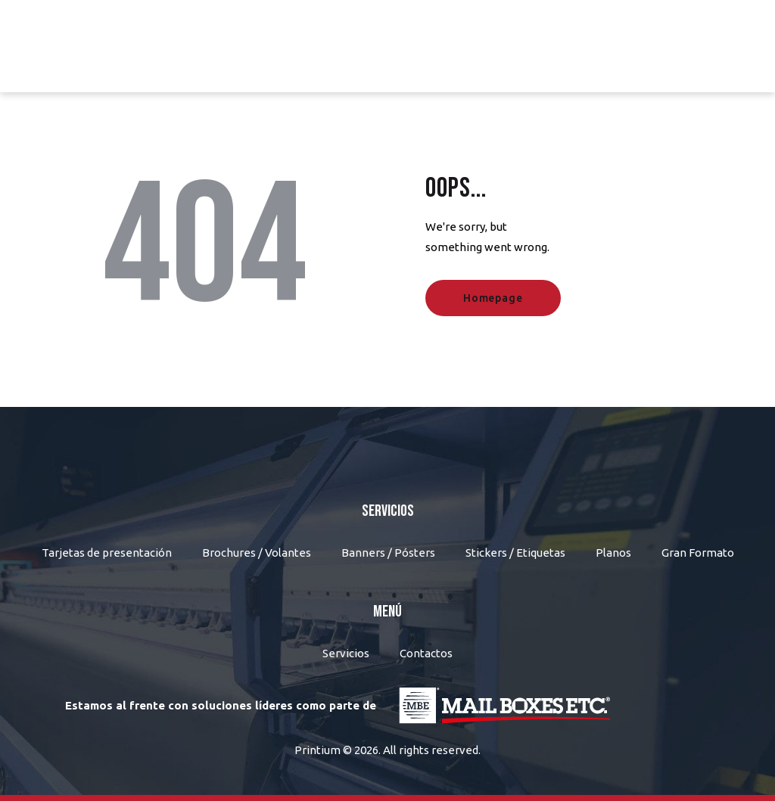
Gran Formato (697, 552)
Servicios (345, 653)
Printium (317, 750)
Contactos (426, 653)
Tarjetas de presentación (107, 552)
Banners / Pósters (388, 552)
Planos (613, 552)
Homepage (492, 298)
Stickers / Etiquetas (515, 552)
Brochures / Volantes (256, 552)
